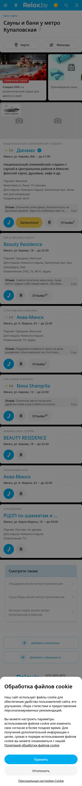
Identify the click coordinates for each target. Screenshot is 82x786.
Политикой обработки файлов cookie (31, 745)
